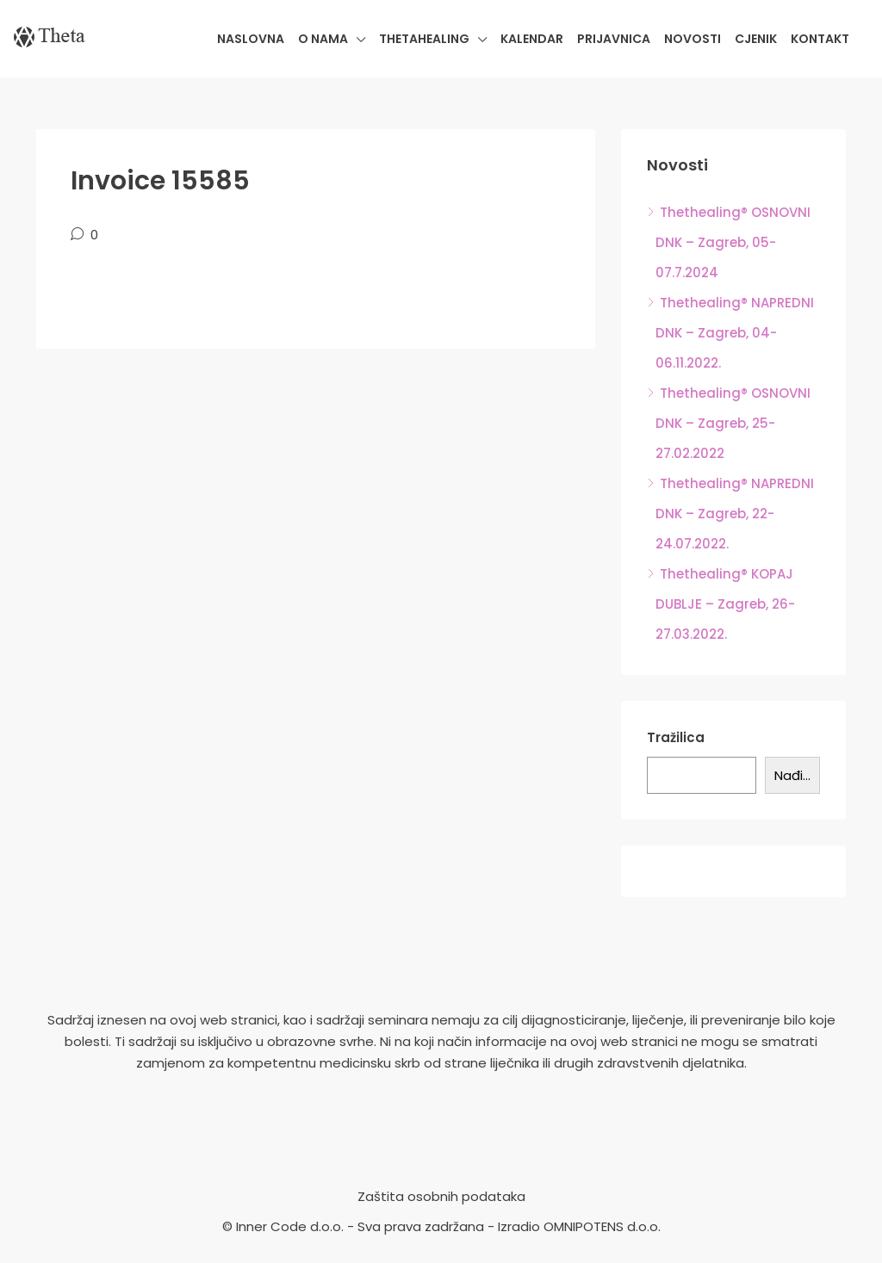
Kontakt (820, 38)
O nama (323, 38)
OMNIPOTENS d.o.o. (602, 1226)
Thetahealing (424, 38)
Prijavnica (613, 38)
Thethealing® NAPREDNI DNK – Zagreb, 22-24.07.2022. (734, 513)
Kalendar (531, 38)
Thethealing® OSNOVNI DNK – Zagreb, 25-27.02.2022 (733, 423)
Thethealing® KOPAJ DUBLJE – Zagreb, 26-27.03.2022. (725, 604)
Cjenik (756, 38)
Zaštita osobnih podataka (441, 1196)
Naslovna (250, 38)
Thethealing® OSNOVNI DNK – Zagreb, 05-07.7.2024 (733, 242)
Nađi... (792, 775)
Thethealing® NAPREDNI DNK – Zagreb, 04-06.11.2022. (734, 333)
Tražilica (676, 737)
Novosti (692, 38)
